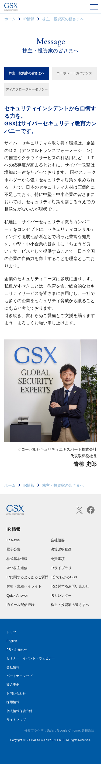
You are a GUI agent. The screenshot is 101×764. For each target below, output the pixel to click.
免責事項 (58, 559)
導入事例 (12, 684)
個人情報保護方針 (19, 711)
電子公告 (13, 549)
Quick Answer (17, 595)
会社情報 (12, 667)
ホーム (10, 19)
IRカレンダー (61, 595)
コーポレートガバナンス (74, 73)
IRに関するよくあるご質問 (27, 577)
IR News (13, 540)
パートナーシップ (19, 676)
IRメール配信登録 (20, 605)
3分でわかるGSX (64, 577)
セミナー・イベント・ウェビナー (30, 658)
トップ (11, 632)
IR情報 (28, 19)
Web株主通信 (17, 568)
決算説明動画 (61, 549)
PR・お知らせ (16, 650)
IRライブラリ (61, 568)
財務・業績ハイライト (23, 586)
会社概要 (58, 540)
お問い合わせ (16, 693)
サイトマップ (16, 720)
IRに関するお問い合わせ (70, 586)
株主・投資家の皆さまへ (26, 73)
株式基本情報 (16, 559)
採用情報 (12, 702)
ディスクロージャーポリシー (27, 89)
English (11, 641)
